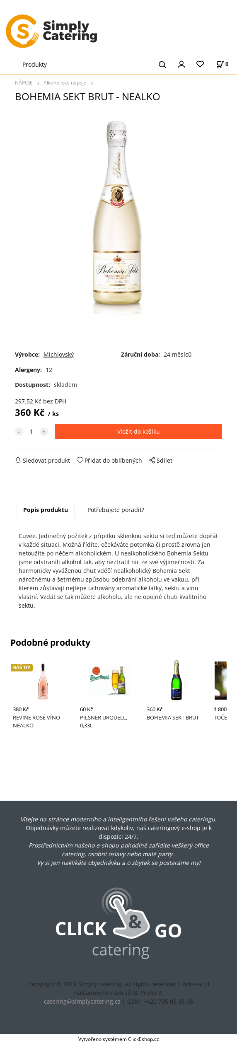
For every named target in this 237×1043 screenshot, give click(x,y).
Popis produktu (45, 510)
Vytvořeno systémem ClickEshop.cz (118, 1039)
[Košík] (222, 64)
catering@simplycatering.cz (82, 1001)
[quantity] (31, 431)
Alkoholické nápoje (65, 82)
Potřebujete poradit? (115, 510)
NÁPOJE (24, 82)
